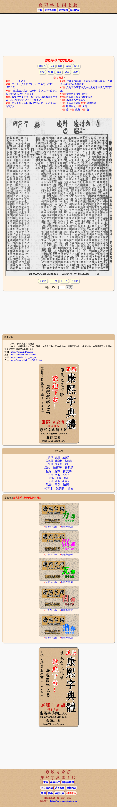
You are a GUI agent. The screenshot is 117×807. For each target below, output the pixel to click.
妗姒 (57, 475)
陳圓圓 (60, 488)
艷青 (49, 484)
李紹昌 (58, 464)
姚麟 (57, 457)
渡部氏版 (71, 787)
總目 (76, 66)
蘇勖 (57, 471)
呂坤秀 (65, 475)
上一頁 (53, 281)
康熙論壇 (63, 10)
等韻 (68, 66)
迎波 (70, 488)
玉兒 (57, 484)
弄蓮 (66, 478)
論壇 (43, 793)
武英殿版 (59, 787)
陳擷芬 (67, 484)
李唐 (50, 464)
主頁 (40, 10)
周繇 (50, 457)
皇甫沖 (57, 467)
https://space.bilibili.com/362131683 (26, 360)
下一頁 (64, 281)
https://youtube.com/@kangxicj (24, 357)
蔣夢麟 (69, 467)
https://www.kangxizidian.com (63, 801)
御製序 (42, 66)
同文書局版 (47, 787)
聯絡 (50, 793)
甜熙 (57, 481)
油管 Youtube (51, 527)
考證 (75, 72)
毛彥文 (65, 481)
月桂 (50, 481)
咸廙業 (65, 457)
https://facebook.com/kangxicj (23, 355)
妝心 (51, 478)
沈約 (47, 467)
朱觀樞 (58, 460)
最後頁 (74, 281)
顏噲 (49, 471)
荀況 (67, 464)
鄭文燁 (67, 471)
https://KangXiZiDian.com (22, 352)
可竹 (50, 475)
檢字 (42, 72)
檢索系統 (55, 782)
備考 (67, 72)
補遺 (58, 72)
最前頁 (42, 281)
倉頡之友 (74, 10)
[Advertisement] (58, 34)
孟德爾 (49, 460)
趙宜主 (48, 488)
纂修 (60, 66)
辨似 (50, 72)
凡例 (51, 66)
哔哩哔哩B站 (67, 527)
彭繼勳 (68, 460)
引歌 (58, 478)
